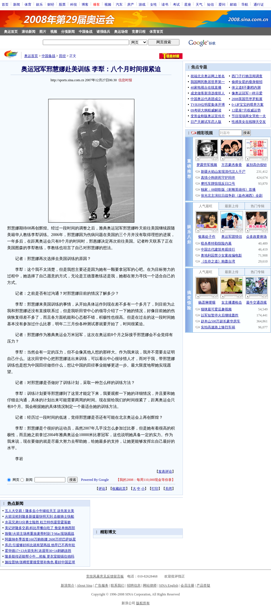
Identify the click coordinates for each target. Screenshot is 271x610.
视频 (107, 4)
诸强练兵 (103, 32)
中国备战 (85, 32)
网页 (16, 480)
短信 (210, 4)
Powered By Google (95, 480)
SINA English (168, 585)
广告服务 (101, 585)
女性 (153, 4)
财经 (50, 4)
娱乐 (39, 4)
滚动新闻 (28, 32)
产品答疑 (203, 585)
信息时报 (125, 80)
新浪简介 (67, 585)
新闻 (16, 4)
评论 (101, 489)
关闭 (168, 489)
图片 (42, 32)
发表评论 (165, 471)
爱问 (222, 4)
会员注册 (187, 585)
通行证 (259, 4)
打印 (154, 489)
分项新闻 (68, 32)
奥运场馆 (121, 32)
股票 (62, 4)
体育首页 (156, 32)
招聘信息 (134, 585)
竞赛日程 (138, 32)
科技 (73, 4)
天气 (199, 4)
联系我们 (117, 585)
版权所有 (143, 603)
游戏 (142, 4)
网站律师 (150, 585)
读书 (164, 4)
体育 (28, 4)
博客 (85, 4)
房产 (130, 4)
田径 (62, 56)
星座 (187, 4)
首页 (5, 4)
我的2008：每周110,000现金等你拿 (146, 480)
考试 (176, 4)
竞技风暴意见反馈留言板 (105, 576)
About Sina (84, 585)
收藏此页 (119, 489)
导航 (244, 4)
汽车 (119, 4)
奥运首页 (11, 32)
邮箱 (233, 4)
